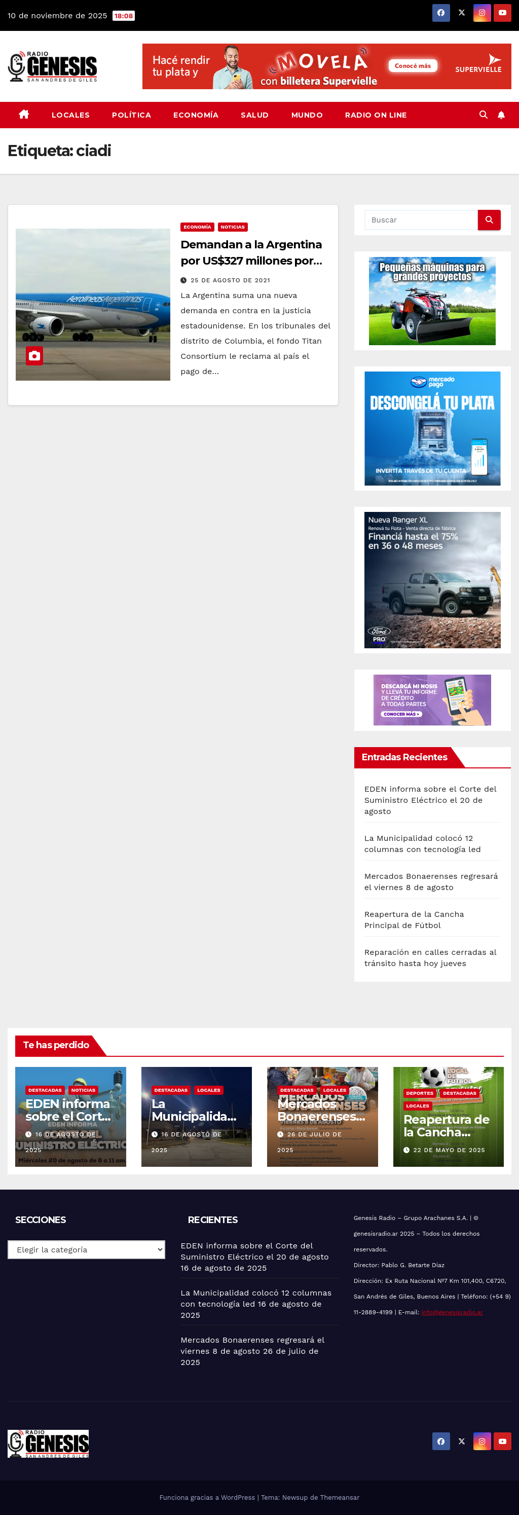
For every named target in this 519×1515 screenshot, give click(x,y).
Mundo (307, 115)
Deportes (420, 1093)
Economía (195, 115)
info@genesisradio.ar (452, 1312)
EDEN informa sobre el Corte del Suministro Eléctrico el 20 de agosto (430, 800)
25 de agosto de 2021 (230, 280)
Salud (255, 115)
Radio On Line (376, 115)
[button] (483, 115)
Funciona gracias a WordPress (208, 1497)
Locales (71, 115)
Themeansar (340, 1497)
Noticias (233, 227)
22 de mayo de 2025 (449, 1150)
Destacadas (45, 1090)
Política (131, 115)
